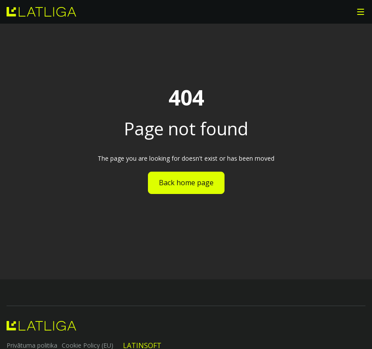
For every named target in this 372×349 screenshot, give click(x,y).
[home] (41, 12)
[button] (360, 12)
